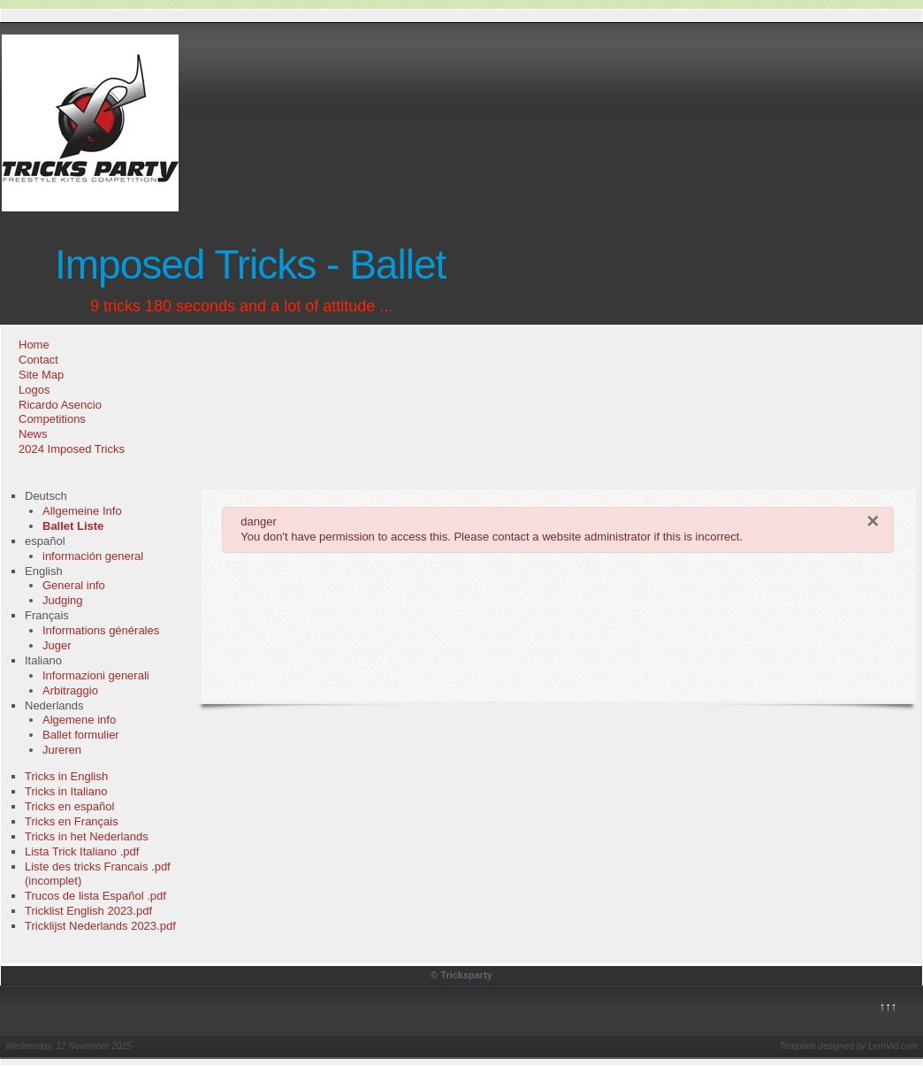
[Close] (872, 521)
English (44, 571)
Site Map (41, 374)
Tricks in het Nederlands (87, 836)
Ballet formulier (80, 734)
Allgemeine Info (82, 511)
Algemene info (79, 719)
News (33, 434)
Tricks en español (69, 806)
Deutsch (46, 495)
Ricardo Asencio (60, 404)
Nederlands (54, 705)
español (45, 541)
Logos (34, 389)
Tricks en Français (71, 821)
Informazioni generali (95, 675)
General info (73, 585)
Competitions (52, 419)
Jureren (61, 749)
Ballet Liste (72, 526)
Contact (38, 359)
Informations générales (100, 630)
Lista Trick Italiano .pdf (82, 851)
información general (92, 556)
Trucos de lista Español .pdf (95, 895)
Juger (57, 645)
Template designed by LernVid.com (849, 1046)
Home (34, 344)
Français (47, 615)
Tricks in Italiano (66, 791)
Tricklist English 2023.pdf (88, 910)
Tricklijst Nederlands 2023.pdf (100, 925)
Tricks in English (66, 776)
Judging (62, 600)
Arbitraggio (70, 690)
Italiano (43, 660)
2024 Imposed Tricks (72, 449)
